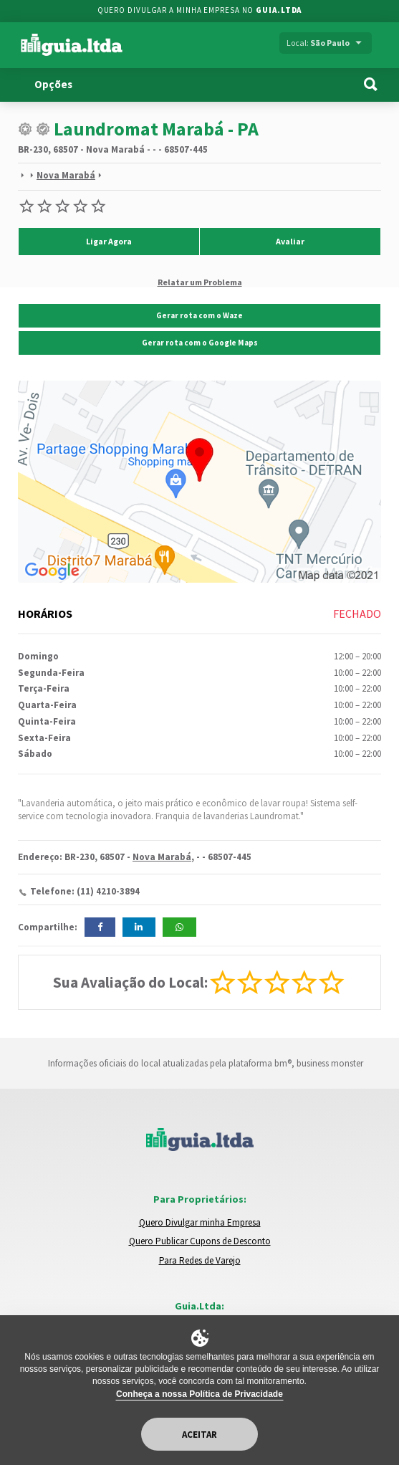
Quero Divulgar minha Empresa (200, 1222)
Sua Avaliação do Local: (130, 982)
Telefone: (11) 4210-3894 (85, 891)
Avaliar (290, 241)
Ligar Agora (109, 241)
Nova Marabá (66, 175)
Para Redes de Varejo (200, 1260)
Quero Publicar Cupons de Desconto (200, 1241)
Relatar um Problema (200, 282)
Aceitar (199, 1434)
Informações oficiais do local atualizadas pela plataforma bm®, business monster (200, 1063)
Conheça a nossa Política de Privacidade (199, 1394)
